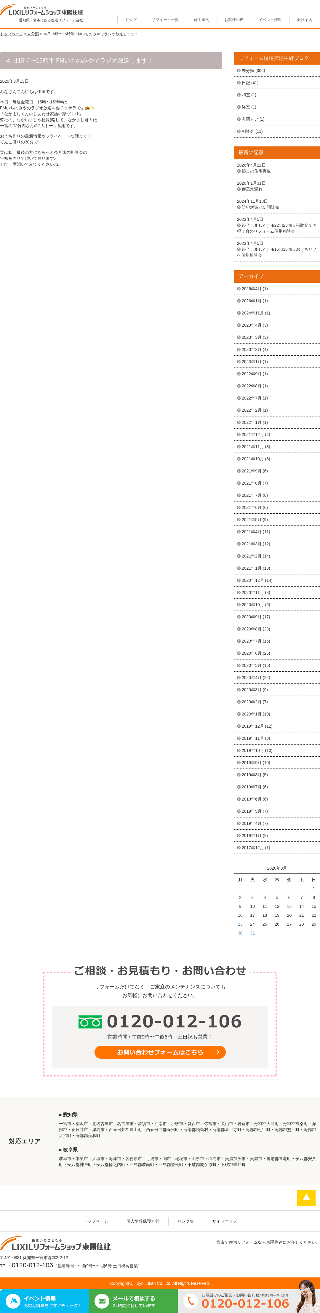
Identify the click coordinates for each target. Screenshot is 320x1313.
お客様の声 (234, 20)
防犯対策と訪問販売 (260, 207)
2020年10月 (253, 604)
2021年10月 (253, 458)
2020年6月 (252, 653)
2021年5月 (252, 519)
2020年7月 (252, 641)
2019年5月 (252, 811)
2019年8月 (252, 774)
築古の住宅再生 (256, 171)
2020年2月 (252, 701)
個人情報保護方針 (142, 1221)
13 (289, 906)
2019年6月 (252, 799)
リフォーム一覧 (165, 20)
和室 (246, 94)
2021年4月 (252, 531)
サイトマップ (224, 1221)
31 (252, 933)
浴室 (246, 107)
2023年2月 (252, 349)
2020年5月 (252, 665)
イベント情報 (270, 20)
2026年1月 (252, 300)
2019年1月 (252, 835)
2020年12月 (253, 580)
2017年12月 (253, 847)
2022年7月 (252, 398)
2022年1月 (252, 422)
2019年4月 (252, 823)
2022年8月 (252, 386)
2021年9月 (252, 471)
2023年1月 (252, 361)
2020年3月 (252, 689)
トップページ (95, 1221)
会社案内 (304, 20)
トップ (131, 20)
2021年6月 (252, 507)
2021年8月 (252, 483)
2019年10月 (253, 750)
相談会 (248, 131)
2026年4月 (252, 288)
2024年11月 (253, 313)
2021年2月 (252, 556)
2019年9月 (252, 762)
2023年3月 (252, 337)
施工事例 (201, 20)
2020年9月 (252, 616)
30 (240, 933)
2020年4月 (252, 677)
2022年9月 (252, 373)
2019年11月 (253, 738)
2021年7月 (252, 495)
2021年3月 (252, 544)
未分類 (248, 70)
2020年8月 (252, 629)
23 (240, 924)
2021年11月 (253, 446)
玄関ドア (250, 119)
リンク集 (185, 1221)
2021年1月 (252, 568)
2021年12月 (253, 434)
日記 (246, 82)
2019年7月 (252, 787)
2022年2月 (252, 410)
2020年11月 (253, 592)
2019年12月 (253, 726)
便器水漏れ (252, 189)
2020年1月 (252, 714)
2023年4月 (252, 325)
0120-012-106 (32, 1265)
